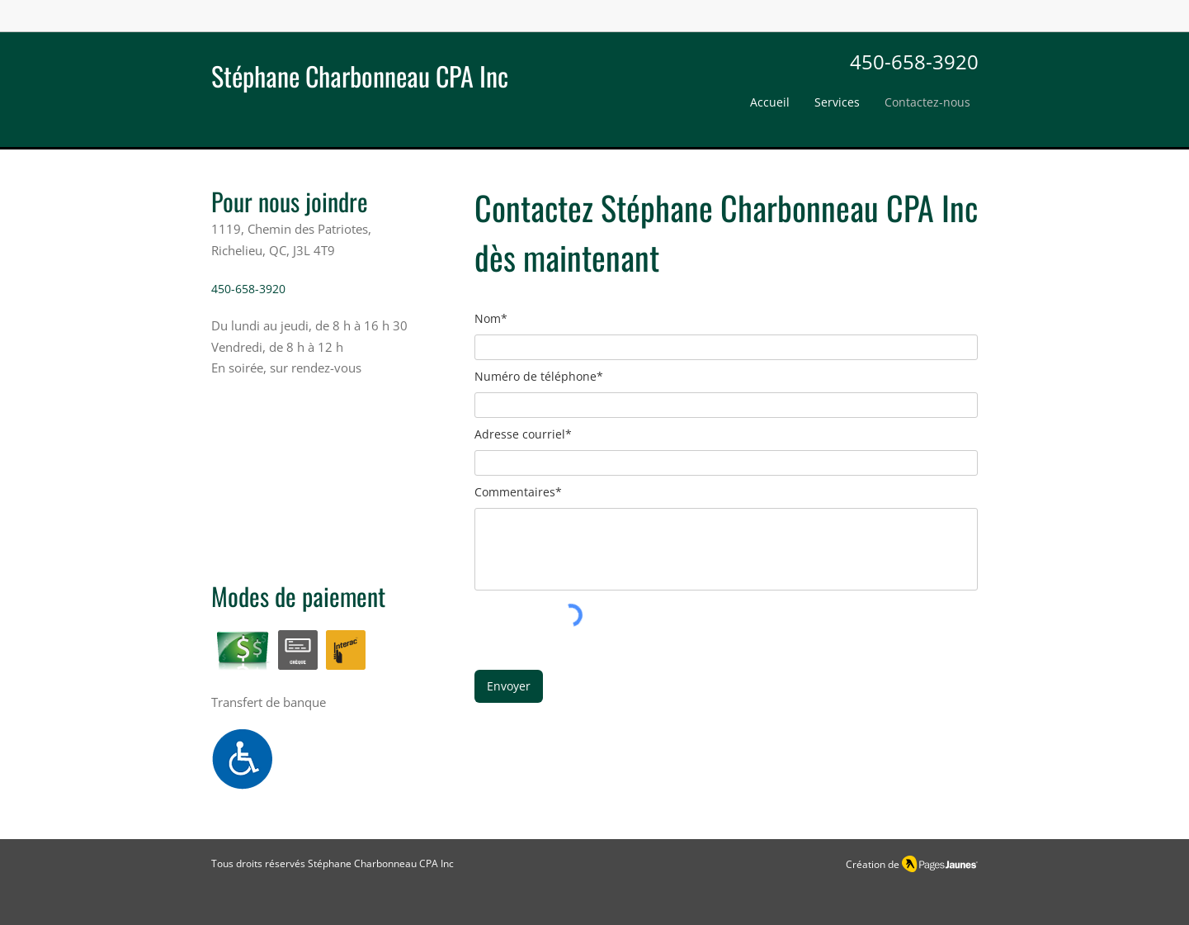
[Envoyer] (508, 686)
